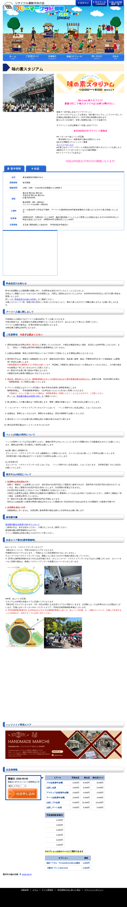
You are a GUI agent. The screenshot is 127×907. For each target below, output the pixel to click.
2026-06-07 (27, 874)
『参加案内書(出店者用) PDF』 (28, 396)
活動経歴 (25, 890)
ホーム (13, 57)
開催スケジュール (74, 57)
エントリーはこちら (65, 145)
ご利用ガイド (32, 57)
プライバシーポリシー (93, 890)
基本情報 (14, 168)
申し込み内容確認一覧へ (116, 3)
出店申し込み (22, 794)
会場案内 (52, 57)
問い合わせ (97, 57)
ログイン (83, 3)
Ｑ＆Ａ (115, 57)
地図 (36, 168)
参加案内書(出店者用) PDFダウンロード (22, 524)
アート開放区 (47, 890)
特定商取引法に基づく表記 (68, 890)
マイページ (99, 3)
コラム (35, 890)
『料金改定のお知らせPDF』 (25, 299)
